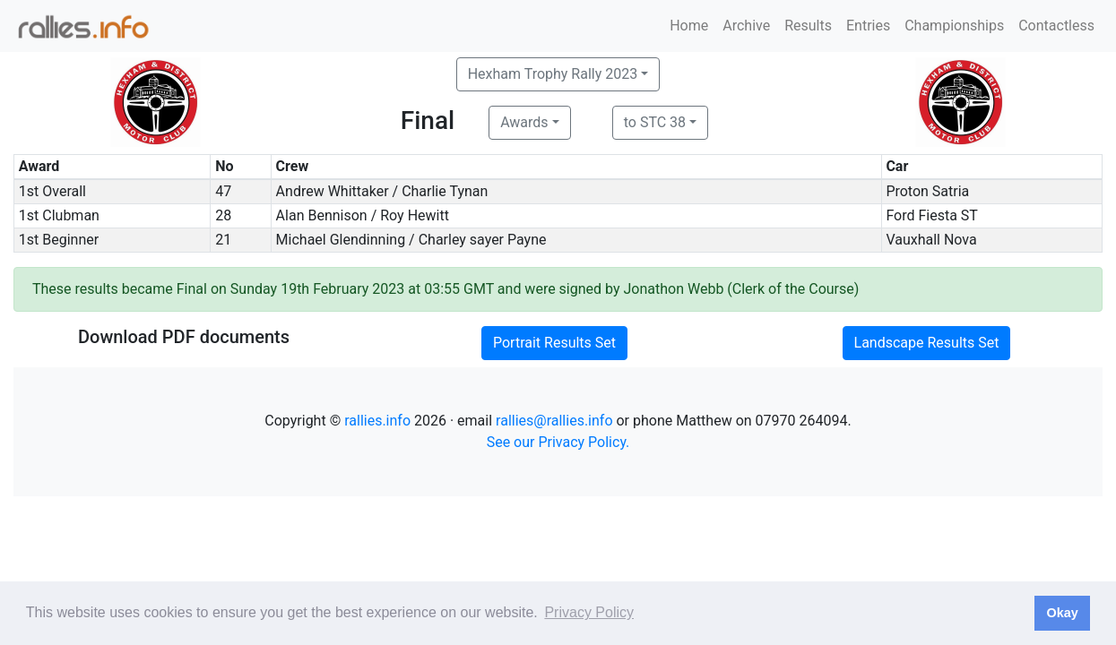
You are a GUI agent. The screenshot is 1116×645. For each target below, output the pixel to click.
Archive (746, 25)
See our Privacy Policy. (558, 442)
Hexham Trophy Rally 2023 (553, 73)
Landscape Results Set (926, 342)
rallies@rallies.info (554, 420)
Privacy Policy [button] (589, 612)
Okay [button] (1061, 613)
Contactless (1056, 25)
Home (689, 25)
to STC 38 (655, 122)
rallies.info (377, 420)
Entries (868, 25)
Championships (954, 25)
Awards (524, 122)
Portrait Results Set (554, 342)
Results (808, 25)
